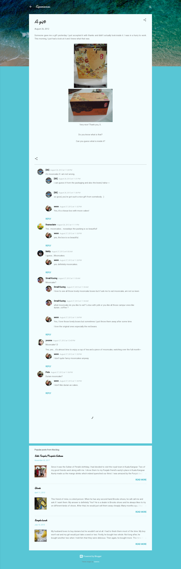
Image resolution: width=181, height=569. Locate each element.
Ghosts (38, 488)
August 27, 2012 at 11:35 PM (71, 354)
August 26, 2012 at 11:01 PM (69, 179)
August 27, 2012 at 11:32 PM (71, 207)
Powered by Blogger (91, 556)
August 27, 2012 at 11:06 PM (62, 372)
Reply (48, 219)
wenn (56, 206)
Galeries (96, 562)
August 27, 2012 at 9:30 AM (62, 252)
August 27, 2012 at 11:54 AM (77, 301)
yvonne (49, 340)
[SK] (47, 170)
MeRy (48, 251)
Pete (48, 372)
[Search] (150, 7)
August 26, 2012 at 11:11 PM (68, 225)
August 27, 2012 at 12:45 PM (64, 340)
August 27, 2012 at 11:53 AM (69, 278)
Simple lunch (41, 520)
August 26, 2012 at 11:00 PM (61, 170)
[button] (144, 20)
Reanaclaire (51, 224)
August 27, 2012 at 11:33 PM (71, 233)
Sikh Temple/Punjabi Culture (49, 456)
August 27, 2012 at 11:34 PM (71, 317)
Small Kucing (51, 278)
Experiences (43, 6)
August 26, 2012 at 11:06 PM (69, 193)
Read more (141, 479)
